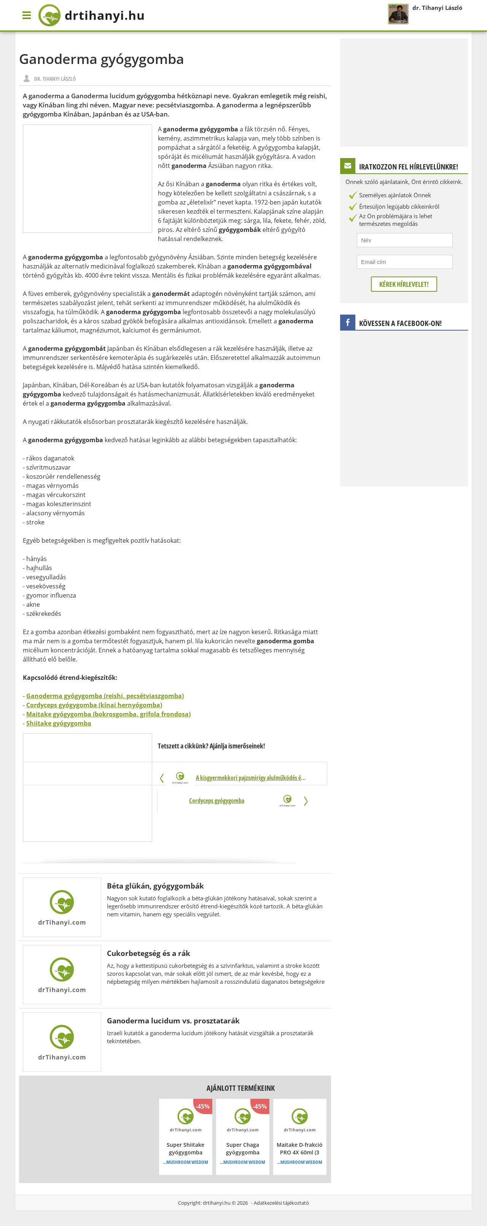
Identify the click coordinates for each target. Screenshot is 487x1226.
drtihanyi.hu (217, 1202)
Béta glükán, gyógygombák (155, 885)
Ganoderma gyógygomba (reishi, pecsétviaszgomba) (105, 696)
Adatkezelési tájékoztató (281, 1202)
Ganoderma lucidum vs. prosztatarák (173, 1020)
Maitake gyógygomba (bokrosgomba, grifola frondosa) (108, 714)
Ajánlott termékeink (241, 1088)
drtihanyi (91, 15)
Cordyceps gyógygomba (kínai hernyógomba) (94, 705)
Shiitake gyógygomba (58, 723)
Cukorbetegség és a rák (148, 953)
